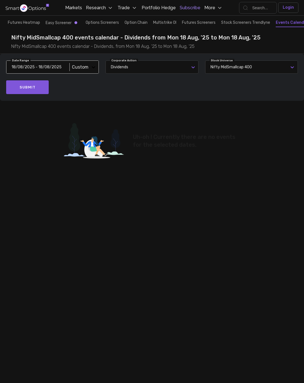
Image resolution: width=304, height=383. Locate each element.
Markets (73, 7)
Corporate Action (124, 60)
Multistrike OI (164, 22)
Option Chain (136, 22)
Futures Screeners (199, 22)
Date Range (20, 60)
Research (100, 7)
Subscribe (190, 7)
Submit (27, 87)
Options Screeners (102, 22)
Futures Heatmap (24, 22)
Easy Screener (61, 22)
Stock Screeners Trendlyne (245, 22)
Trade (128, 7)
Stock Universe (222, 60)
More (213, 7)
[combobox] (211, 67)
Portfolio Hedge (159, 7)
